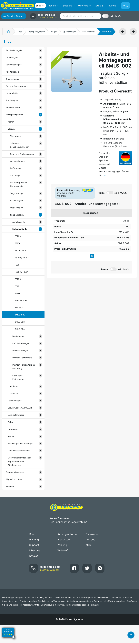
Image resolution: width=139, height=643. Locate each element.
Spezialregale (12, 100)
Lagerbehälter (12, 93)
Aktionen (14, 386)
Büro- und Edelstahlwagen (22, 154)
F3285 (18, 265)
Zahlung (62, 545)
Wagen (54, 31)
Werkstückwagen (20, 350)
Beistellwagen (18, 336)
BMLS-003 (20, 322)
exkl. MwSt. (116, 16)
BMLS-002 (20, 315)
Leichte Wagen (15, 400)
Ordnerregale (12, 57)
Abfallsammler (18, 222)
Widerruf (62, 550)
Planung (34, 539)
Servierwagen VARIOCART (20, 408)
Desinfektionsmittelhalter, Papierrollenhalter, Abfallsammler (19, 461)
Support (34, 545)
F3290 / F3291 (21, 272)
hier (105, 175)
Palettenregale (12, 72)
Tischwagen (15, 136)
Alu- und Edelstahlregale (17, 86)
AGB (88, 545)
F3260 (18, 236)
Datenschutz (93, 534)
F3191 (17, 286)
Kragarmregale (12, 79)
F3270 (18, 243)
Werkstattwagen (17, 161)
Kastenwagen (16, 200)
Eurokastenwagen (16, 415)
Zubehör (14, 393)
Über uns (34, 550)
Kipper (11, 436)
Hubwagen (13, 429)
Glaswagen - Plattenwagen (18, 377)
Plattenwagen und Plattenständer (18, 184)
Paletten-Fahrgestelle (22, 357)
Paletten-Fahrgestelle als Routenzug (23, 367)
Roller (10, 422)
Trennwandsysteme (15, 472)
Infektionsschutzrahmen (19, 450)
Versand (90, 539)
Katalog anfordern (68, 534)
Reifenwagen (16, 168)
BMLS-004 (20, 329)
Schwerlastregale (14, 64)
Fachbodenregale (14, 50)
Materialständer (89, 31)
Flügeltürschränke (14, 479)
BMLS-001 (19, 307)
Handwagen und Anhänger (20, 443)
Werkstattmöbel (13, 107)
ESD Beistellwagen (20, 343)
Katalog (33, 555)
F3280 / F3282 (21, 257)
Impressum (64, 539)
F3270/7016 (20, 250)
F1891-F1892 (21, 300)
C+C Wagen (15, 175)
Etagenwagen (16, 207)
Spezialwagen (69, 31)
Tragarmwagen (17, 193)
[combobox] (80, 16)
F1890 (18, 293)
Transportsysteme (36, 31)
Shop (19, 31)
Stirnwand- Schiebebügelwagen (19, 145)
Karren (11, 122)
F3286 (18, 279)
